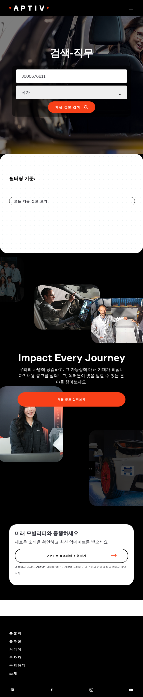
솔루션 (15, 641)
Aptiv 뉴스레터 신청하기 (66, 555)
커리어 (15, 649)
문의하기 (17, 665)
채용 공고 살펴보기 (71, 399)
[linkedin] (12, 690)
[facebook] (51, 690)
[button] (131, 8)
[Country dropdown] (71, 92)
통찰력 (15, 633)
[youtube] (131, 690)
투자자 (15, 657)
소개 (13, 673)
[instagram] (91, 690)
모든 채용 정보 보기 (31, 201)
